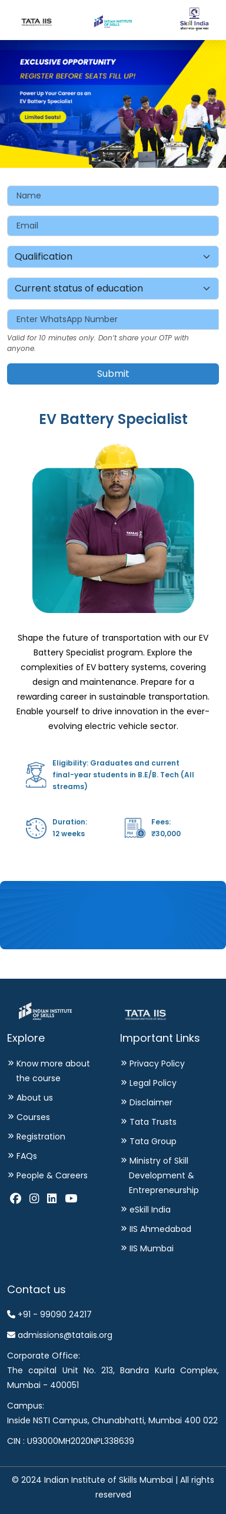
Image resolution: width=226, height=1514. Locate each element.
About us (32, 1098)
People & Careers (50, 1175)
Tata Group (151, 1141)
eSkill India (148, 1209)
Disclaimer (148, 1102)
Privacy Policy (155, 1063)
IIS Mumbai (149, 1248)
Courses (31, 1117)
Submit (113, 373)
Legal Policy (151, 1083)
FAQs (24, 1156)
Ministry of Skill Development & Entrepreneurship (162, 1175)
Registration (38, 1136)
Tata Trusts (151, 1122)
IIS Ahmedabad (158, 1229)
